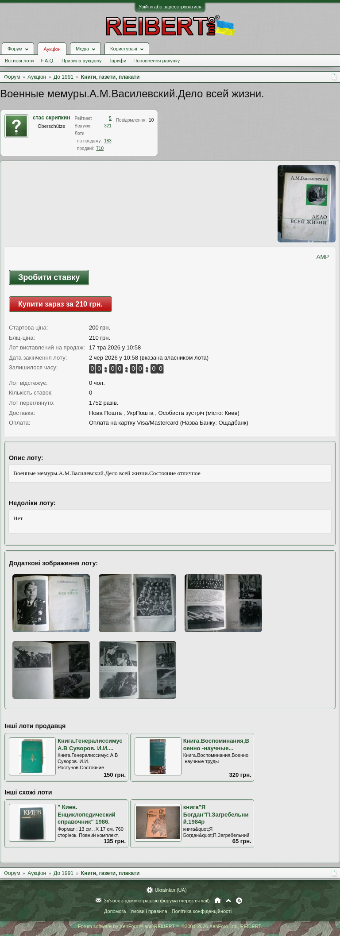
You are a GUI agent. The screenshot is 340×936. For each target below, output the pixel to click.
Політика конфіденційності (202, 911)
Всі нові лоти (19, 60)
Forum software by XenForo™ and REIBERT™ (170, 926)
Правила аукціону (81, 60)
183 (108, 140)
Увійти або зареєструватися (170, 6)
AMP (323, 256)
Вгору (228, 901)
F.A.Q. (47, 60)
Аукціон (51, 49)
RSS (239, 901)
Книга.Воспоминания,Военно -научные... (216, 744)
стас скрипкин (51, 118)
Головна (217, 901)
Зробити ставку (49, 277)
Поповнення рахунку (156, 60)
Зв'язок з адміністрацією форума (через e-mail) (157, 900)
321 (108, 125)
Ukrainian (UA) (170, 890)
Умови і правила (148, 911)
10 (151, 120)
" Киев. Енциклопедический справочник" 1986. (87, 814)
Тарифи (118, 60)
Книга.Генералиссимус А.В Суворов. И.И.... (90, 744)
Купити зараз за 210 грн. (60, 304)
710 (100, 148)
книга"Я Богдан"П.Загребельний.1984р (216, 814)
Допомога (115, 911)
